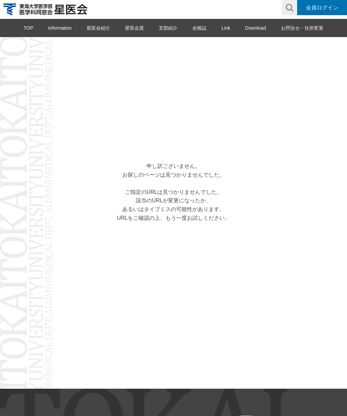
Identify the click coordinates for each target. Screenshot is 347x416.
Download (255, 28)
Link (226, 28)
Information (60, 28)
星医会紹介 (98, 28)
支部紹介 (168, 28)
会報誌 (199, 28)
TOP (28, 28)
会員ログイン (322, 7)
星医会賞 (134, 28)
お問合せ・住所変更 (302, 28)
